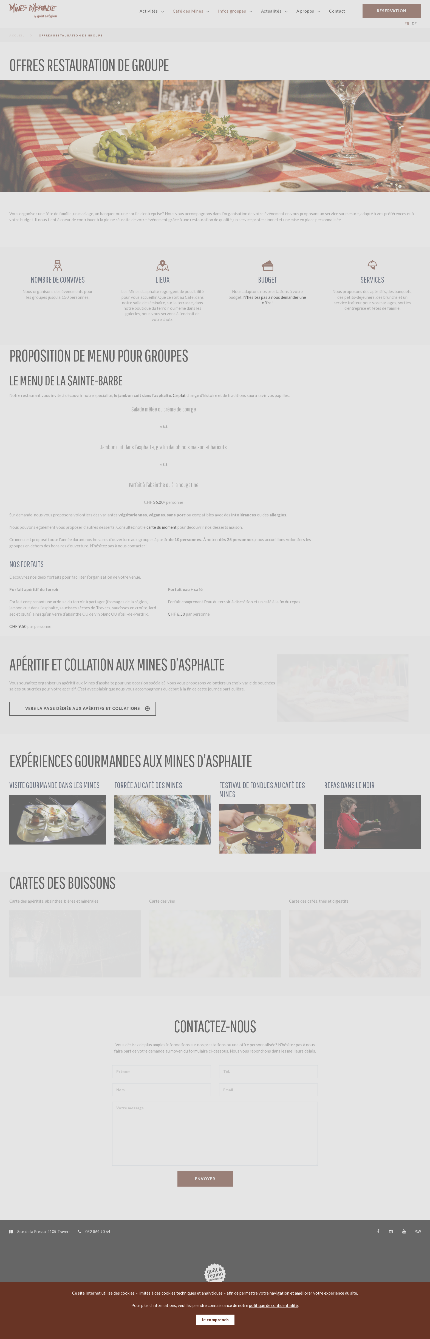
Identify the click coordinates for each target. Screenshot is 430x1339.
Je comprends (215, 1319)
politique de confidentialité (273, 1305)
